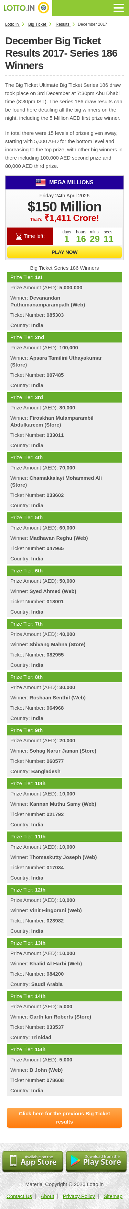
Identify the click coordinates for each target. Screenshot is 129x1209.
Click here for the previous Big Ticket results (64, 1118)
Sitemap (113, 1196)
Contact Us (19, 1196)
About (47, 1196)
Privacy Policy (79, 1196)
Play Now (64, 252)
